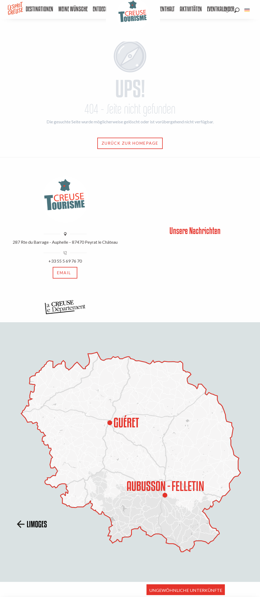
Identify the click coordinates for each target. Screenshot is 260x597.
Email (64, 272)
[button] (237, 10)
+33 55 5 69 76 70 (65, 260)
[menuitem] (39, 9)
